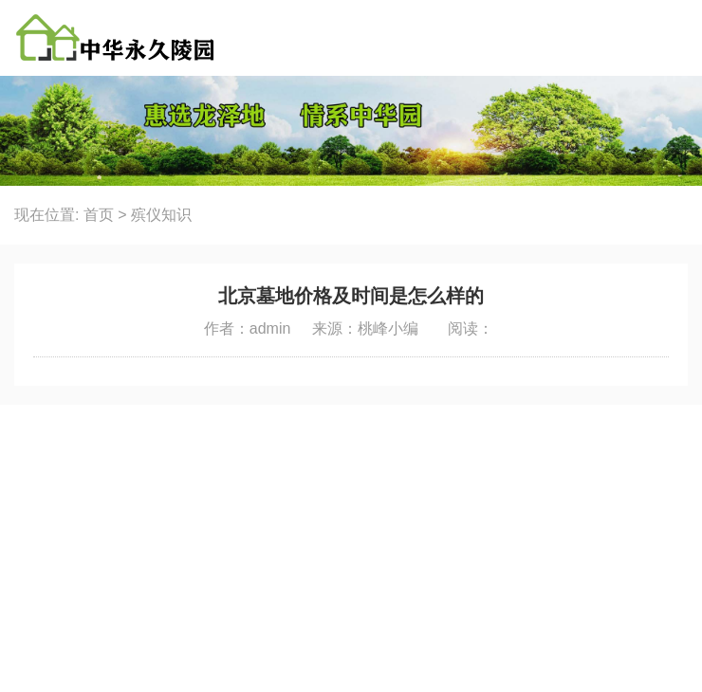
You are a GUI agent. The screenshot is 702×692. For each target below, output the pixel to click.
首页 (98, 215)
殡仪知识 (161, 215)
